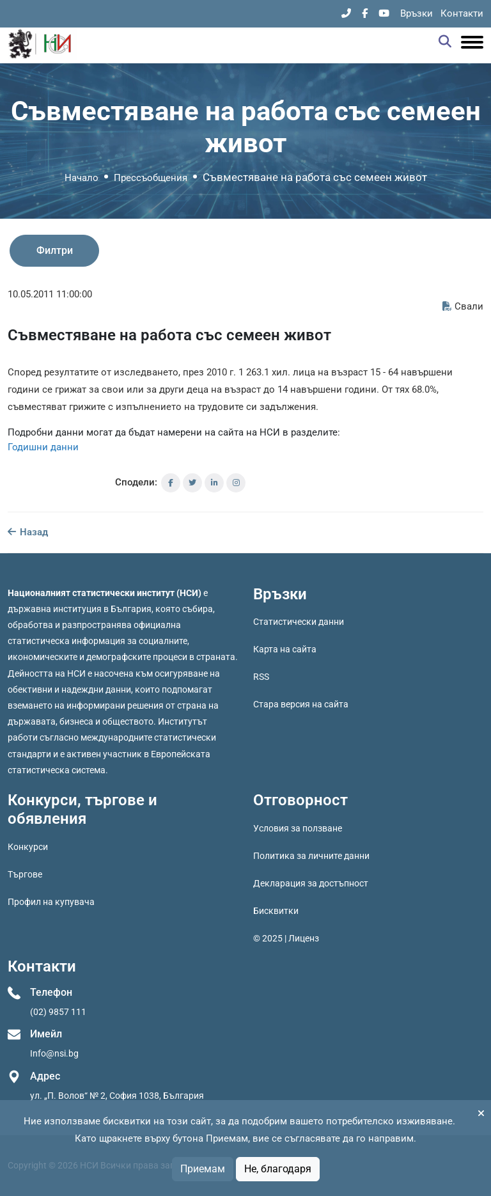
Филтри (54, 250)
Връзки (416, 13)
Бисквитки (276, 911)
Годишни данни (43, 447)
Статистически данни (298, 622)
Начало (81, 178)
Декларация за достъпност (310, 883)
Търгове (25, 874)
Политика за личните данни (311, 856)
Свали (462, 306)
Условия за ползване (297, 828)
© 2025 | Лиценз (286, 938)
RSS (261, 677)
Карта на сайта (284, 649)
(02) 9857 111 (58, 1012)
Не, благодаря (277, 1169)
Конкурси (28, 847)
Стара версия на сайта (300, 704)
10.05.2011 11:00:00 (50, 294)
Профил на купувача (51, 902)
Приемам (202, 1169)
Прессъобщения (150, 178)
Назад (28, 532)
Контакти (461, 13)
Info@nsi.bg (54, 1053)
